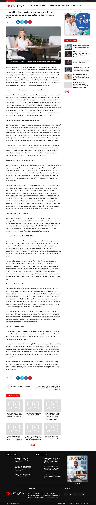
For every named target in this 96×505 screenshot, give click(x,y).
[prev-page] (31, 445)
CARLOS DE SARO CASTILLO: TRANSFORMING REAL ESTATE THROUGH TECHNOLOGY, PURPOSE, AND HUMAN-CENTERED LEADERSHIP (52, 416)
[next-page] (34, 445)
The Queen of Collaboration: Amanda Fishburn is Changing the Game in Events (23, 460)
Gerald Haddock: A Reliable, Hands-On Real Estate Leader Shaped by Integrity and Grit (14, 414)
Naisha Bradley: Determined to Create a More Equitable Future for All (52, 476)
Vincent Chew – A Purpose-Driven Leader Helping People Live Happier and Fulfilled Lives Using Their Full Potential (48, 388)
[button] (88, 6)
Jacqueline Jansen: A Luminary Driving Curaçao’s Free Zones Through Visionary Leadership (81, 69)
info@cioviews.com (52, 497)
